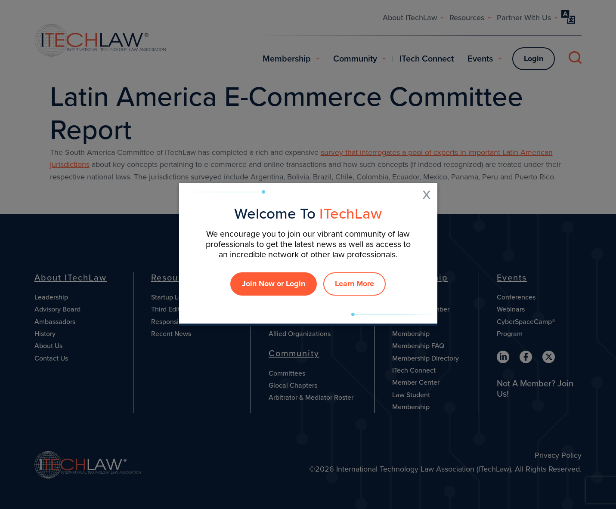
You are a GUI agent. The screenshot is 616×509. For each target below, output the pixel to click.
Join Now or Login (273, 283)
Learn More (354, 283)
